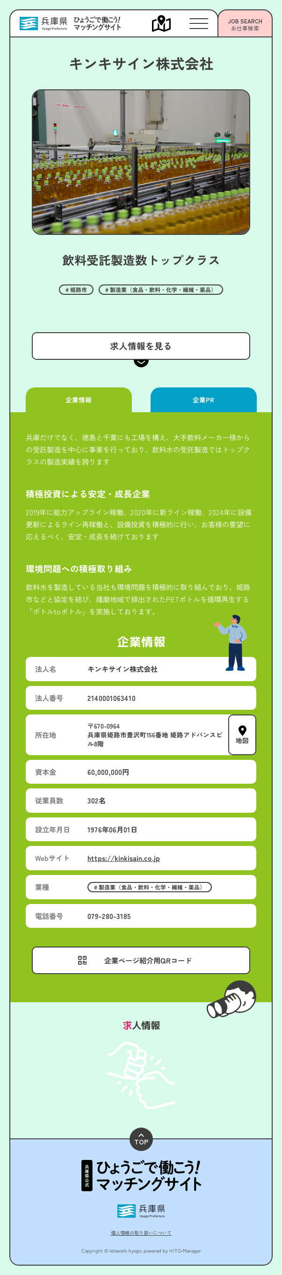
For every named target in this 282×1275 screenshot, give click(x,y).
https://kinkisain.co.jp (123, 857)
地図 (242, 739)
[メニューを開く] (170, 23)
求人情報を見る (141, 345)
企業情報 (78, 399)
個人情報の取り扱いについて (141, 1232)
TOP (141, 1140)
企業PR (203, 399)
